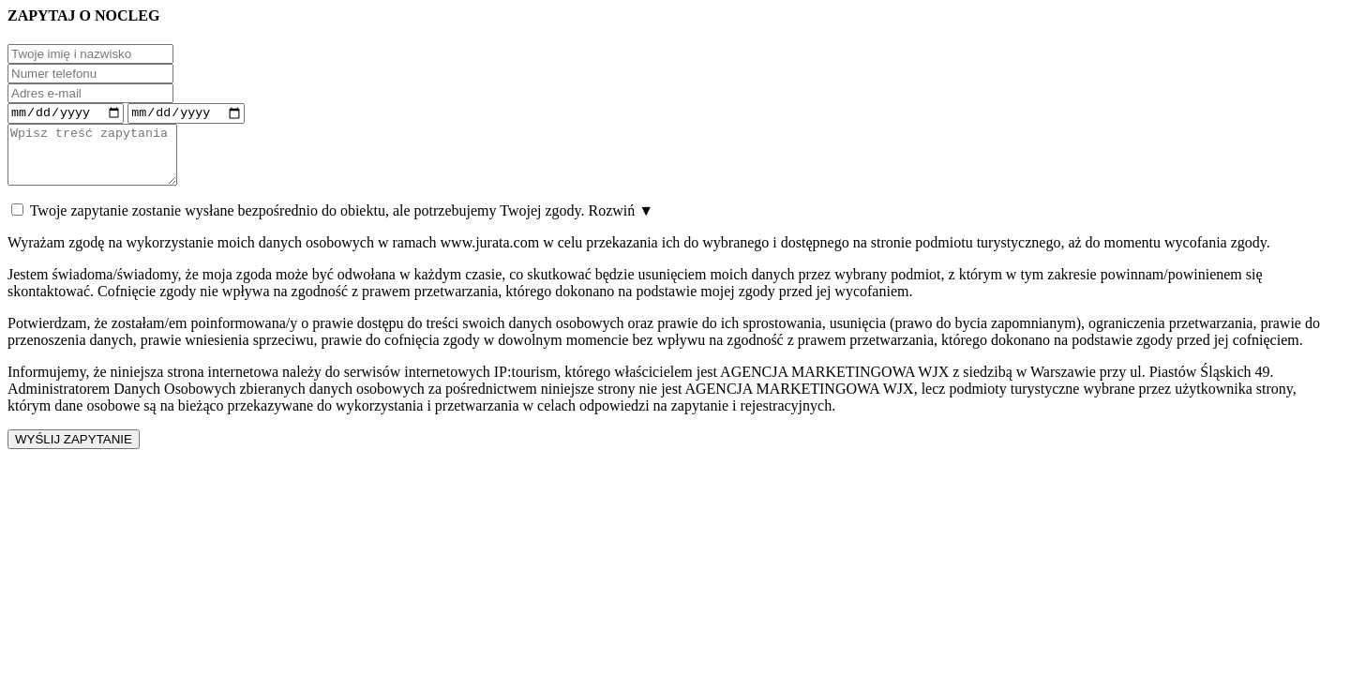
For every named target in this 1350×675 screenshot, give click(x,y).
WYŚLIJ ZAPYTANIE (73, 452)
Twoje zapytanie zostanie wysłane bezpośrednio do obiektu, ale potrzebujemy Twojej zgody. (332, 224)
